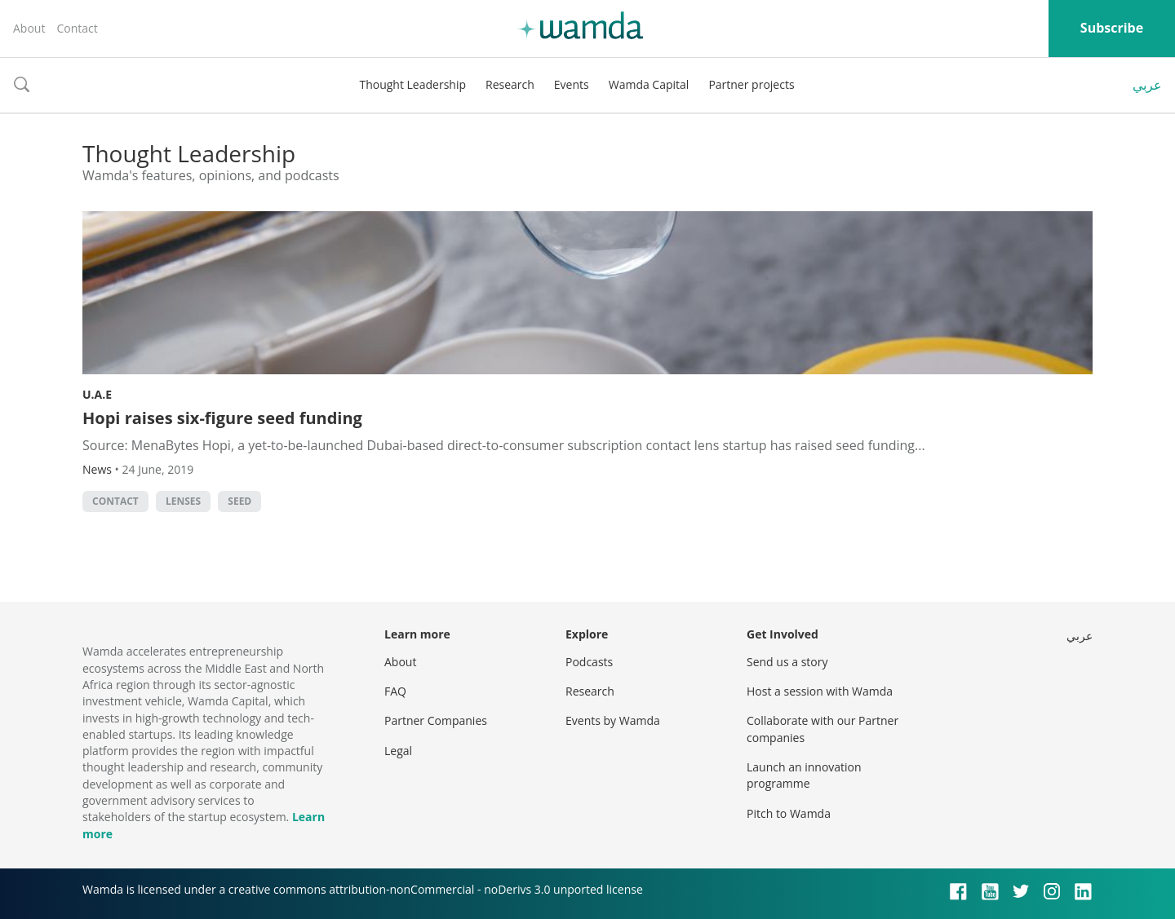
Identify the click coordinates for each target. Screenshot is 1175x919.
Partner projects (751, 84)
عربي (1147, 84)
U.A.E (97, 394)
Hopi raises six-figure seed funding (222, 418)
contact (115, 501)
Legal (398, 750)
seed (239, 501)
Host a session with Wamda (820, 691)
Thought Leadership (412, 84)
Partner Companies (435, 720)
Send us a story (787, 661)
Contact (76, 28)
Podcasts (589, 661)
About (29, 28)
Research (510, 84)
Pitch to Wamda (789, 813)
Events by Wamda (612, 720)
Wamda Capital (649, 84)
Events (571, 84)
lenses (183, 501)
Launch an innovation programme (804, 775)
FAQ (395, 691)
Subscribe (1111, 28)
